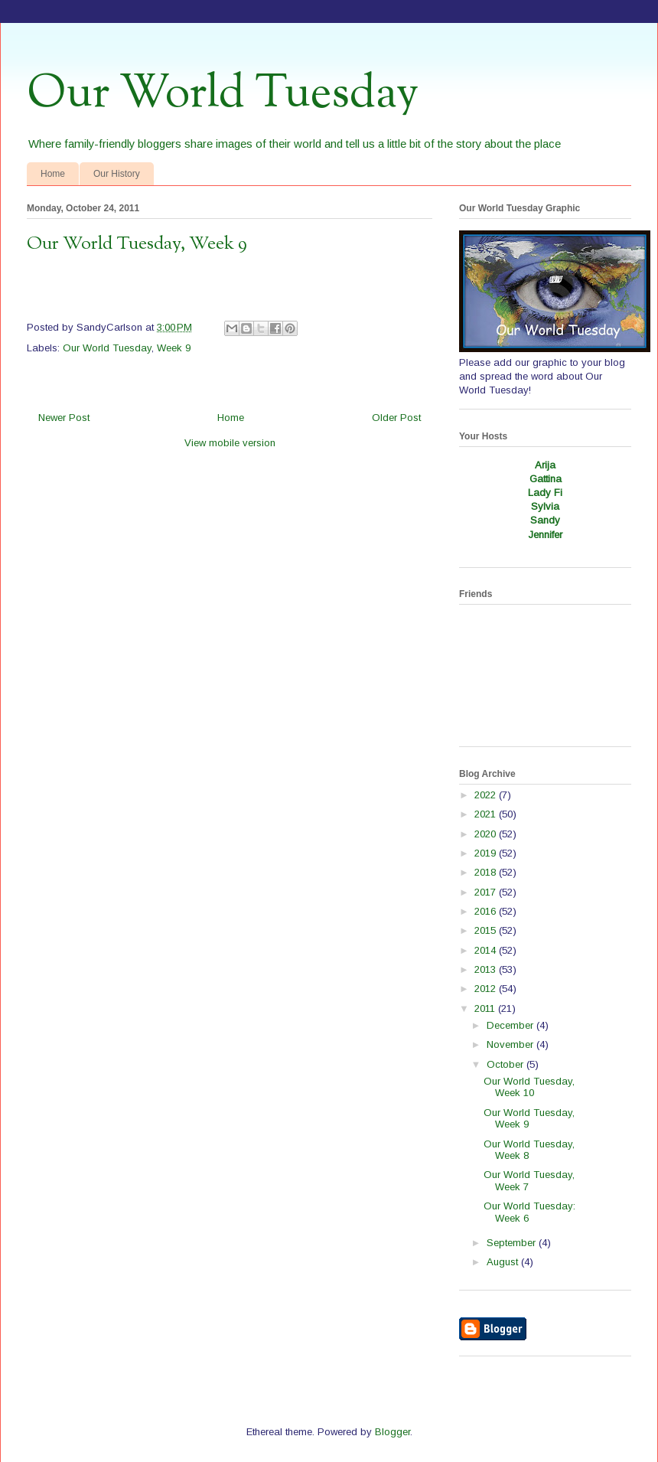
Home (53, 173)
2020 (486, 834)
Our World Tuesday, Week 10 (529, 1087)
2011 (486, 1008)
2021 (486, 814)
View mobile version (229, 443)
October (506, 1064)
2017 (486, 892)
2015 (486, 930)
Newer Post (64, 417)
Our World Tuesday (223, 94)
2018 (486, 872)
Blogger (392, 1432)
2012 (486, 988)
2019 (486, 853)
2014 (486, 950)
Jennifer (545, 534)
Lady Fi (545, 492)
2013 (486, 969)
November (511, 1044)
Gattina (545, 479)
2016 (486, 911)
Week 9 (174, 348)
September (513, 1242)
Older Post (396, 417)
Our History (116, 173)
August (504, 1262)
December (511, 1025)
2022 (486, 795)
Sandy (545, 520)
